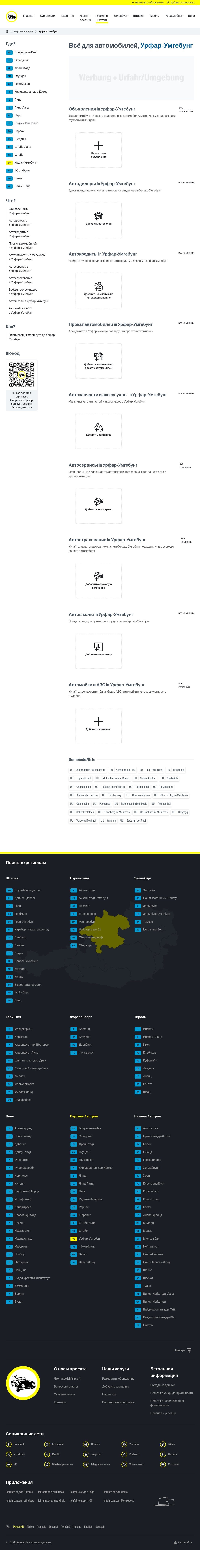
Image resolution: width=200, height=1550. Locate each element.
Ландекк (144, 1069)
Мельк (143, 1231)
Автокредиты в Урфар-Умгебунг (20, 234)
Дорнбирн (81, 1045)
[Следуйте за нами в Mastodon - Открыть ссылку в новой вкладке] (177, 1464)
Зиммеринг (17, 1286)
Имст (142, 1045)
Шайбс (143, 1270)
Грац (13, 906)
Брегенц (80, 1029)
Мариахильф (19, 1239)
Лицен (14, 953)
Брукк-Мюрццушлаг (23, 890)
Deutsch (100, 1527)
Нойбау (15, 1254)
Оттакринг (17, 1262)
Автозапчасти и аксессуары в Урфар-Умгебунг (27, 257)
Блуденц (80, 1037)
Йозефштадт (19, 1199)
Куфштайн (146, 1061)
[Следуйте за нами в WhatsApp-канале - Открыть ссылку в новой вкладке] (61, 1464)
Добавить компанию (115, 1386)
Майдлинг (17, 1247)
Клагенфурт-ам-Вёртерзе (27, 1045)
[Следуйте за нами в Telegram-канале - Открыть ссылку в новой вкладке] (100, 1464)
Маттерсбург (83, 922)
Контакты (60, 1402)
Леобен (15, 945)
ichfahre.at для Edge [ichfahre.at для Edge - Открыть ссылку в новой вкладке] (82, 1492)
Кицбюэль (145, 1053)
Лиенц (143, 1076)
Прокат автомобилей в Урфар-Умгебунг (23, 246)
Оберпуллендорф (86, 938)
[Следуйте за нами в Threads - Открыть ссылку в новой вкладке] (100, 1444)
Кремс (143, 1207)
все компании (186, 182)
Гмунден (16, 76)
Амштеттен (146, 1128)
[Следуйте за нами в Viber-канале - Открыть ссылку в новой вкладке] (138, 1464)
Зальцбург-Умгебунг (152, 914)
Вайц (13, 1000)
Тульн (143, 1286)
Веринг (15, 1294)
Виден (14, 1302)
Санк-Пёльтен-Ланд (152, 1262)
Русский (18, 1527)
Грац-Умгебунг (20, 922)
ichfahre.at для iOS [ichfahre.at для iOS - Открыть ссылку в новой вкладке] (81, 1500)
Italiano (77, 1527)
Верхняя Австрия (23, 31)
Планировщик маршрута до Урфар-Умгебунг (32, 337)
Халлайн (145, 890)
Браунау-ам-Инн (21, 52)
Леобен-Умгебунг (22, 961)
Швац (142, 1092)
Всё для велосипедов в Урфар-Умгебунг (23, 292)
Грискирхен (18, 84)
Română (65, 1527)
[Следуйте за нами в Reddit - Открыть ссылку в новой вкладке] (61, 1454)
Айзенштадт (82, 890)
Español (53, 1527)
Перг (13, 115)
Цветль (144, 1325)
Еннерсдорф (83, 914)
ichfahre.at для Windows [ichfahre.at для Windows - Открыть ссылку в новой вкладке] (20, 1500)
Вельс (14, 178)
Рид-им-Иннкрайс (22, 123)
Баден (143, 1144)
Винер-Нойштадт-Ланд (154, 1294)
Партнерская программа (118, 1402)
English (88, 1527)
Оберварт (81, 945)
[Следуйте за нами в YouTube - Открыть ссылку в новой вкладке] (138, 1444)
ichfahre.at (19, 1542)
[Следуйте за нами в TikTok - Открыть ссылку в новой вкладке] (177, 1444)
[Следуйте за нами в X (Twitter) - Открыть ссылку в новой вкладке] (23, 1454)
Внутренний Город (22, 1191)
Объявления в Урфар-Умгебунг (20, 211)
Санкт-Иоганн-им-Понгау (156, 898)
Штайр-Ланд (18, 147)
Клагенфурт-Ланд (22, 1053)
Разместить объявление (118, 1378)
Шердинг (16, 139)
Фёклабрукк (18, 171)
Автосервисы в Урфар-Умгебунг (20, 269)
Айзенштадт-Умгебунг (89, 898)
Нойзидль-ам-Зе (85, 930)
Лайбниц (16, 938)
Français (41, 1527)
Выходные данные (162, 1385)
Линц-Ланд (17, 108)
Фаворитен (17, 1160)
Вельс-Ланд (18, 186)
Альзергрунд (19, 1128)
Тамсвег (144, 922)
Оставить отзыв (64, 1394)
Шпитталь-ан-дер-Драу (26, 1061)
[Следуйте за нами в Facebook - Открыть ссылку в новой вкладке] (23, 1444)
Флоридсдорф (20, 1168)
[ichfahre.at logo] (11, 16)
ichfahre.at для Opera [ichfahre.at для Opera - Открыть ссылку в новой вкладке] (115, 1492)
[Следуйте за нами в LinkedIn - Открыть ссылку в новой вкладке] (177, 1454)
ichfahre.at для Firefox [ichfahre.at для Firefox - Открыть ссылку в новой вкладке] (51, 1492)
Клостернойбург (150, 1184)
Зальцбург (146, 906)
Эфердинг (17, 60)
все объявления (186, 109)
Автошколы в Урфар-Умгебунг (28, 301)
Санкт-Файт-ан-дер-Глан (27, 1069)
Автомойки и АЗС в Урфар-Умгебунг (21, 310)
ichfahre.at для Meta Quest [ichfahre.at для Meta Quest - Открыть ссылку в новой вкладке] (117, 1500)
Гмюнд (143, 1152)
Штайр (14, 155)
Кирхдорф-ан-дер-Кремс (26, 92)
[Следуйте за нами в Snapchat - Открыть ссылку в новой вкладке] (100, 1454)
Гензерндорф (148, 1160)
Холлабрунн (147, 1168)
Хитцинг (15, 1184)
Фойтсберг (17, 993)
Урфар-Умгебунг (21, 163)
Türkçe (30, 1527)
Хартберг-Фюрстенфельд (27, 930)
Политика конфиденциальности (171, 1393)
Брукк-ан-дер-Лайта (152, 1136)
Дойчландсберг (20, 898)
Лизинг (15, 1223)
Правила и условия (163, 1413)
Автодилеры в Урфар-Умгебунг (20, 223)
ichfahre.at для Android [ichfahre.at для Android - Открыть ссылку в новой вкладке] (51, 1500)
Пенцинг (16, 1270)
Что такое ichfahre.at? (67, 1378)
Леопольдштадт (21, 1215)
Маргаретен (18, 1231)
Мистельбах (147, 1239)
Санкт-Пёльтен (149, 1254)
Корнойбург (146, 1191)
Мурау (14, 977)
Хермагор (17, 1037)
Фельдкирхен (19, 1029)
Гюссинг (80, 906)
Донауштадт (18, 1152)
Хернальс (17, 1176)
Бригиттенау (18, 1136)
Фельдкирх (81, 1053)
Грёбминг (16, 914)
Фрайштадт (18, 68)
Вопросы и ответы (66, 1386)
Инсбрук (144, 1029)
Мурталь (16, 969)
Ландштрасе (18, 1207)
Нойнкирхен (147, 1247)
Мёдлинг (145, 1223)
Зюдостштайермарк (23, 985)
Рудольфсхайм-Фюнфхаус (28, 1278)
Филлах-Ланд (19, 1092)
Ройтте (143, 1084)
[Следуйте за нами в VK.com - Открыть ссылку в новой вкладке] (23, 1464)
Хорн (142, 1176)
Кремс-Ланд (147, 1199)
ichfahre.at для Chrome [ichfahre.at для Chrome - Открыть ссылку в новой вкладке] (19, 1492)
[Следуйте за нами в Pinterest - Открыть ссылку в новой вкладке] (138, 1454)
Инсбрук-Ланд (148, 1037)
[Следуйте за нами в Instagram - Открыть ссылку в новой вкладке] (61, 1444)
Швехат (144, 1278)
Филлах (15, 1076)
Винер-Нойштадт (150, 1302)
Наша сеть (109, 1394)
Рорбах (15, 131)
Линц (13, 100)
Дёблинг (16, 1144)
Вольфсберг (18, 1100)
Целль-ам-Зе (148, 930)
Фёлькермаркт (20, 1084)
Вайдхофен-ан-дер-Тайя (155, 1310)
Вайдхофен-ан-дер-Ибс (155, 1317)
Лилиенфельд (148, 1215)
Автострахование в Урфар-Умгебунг (21, 280)
